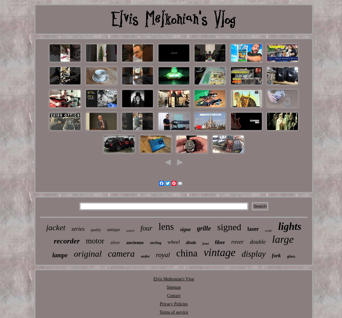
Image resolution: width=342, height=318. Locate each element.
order (145, 256)
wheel (173, 242)
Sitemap (174, 287)
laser (253, 229)
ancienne (135, 242)
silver (115, 242)
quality (96, 230)
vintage (219, 253)
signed (229, 227)
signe (185, 229)
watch (130, 230)
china (186, 253)
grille (204, 228)
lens (166, 226)
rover (237, 241)
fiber (220, 242)
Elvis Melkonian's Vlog (173, 279)
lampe (60, 255)
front (205, 243)
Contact (174, 295)
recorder (67, 241)
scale (268, 230)
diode (191, 242)
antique (113, 229)
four (146, 228)
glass (291, 256)
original (87, 254)
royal (163, 255)
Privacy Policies (174, 304)
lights (289, 226)
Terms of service (173, 312)
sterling (155, 243)
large (283, 239)
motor (95, 241)
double (258, 241)
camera (121, 254)
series (78, 229)
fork (276, 256)
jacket (55, 227)
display (254, 254)
